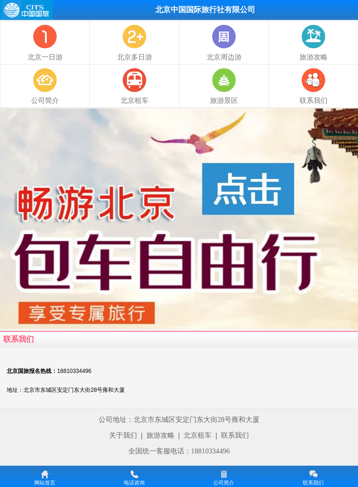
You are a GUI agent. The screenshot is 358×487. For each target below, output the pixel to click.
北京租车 (198, 435)
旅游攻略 (160, 435)
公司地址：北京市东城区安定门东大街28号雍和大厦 (179, 419)
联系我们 (235, 435)
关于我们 (123, 435)
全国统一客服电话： (179, 451)
